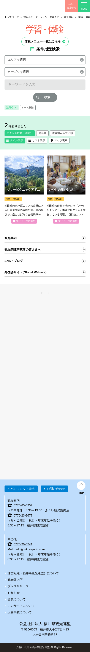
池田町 (9, 107)
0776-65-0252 (23, 505)
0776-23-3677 (23, 515)
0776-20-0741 (23, 544)
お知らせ (14, 592)
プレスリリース (18, 586)
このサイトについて (21, 605)
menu (84, 6)
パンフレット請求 (23, 488)
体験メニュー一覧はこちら (43, 41)
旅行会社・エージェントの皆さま (41, 17)
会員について (17, 599)
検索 (47, 97)
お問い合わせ (56, 488)
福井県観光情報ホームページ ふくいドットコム (24, 6)
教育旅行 (68, 17)
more (24, 190)
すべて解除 (28, 107)
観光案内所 (15, 579)
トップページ (12, 17)
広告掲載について (20, 612)
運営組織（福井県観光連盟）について (33, 573)
